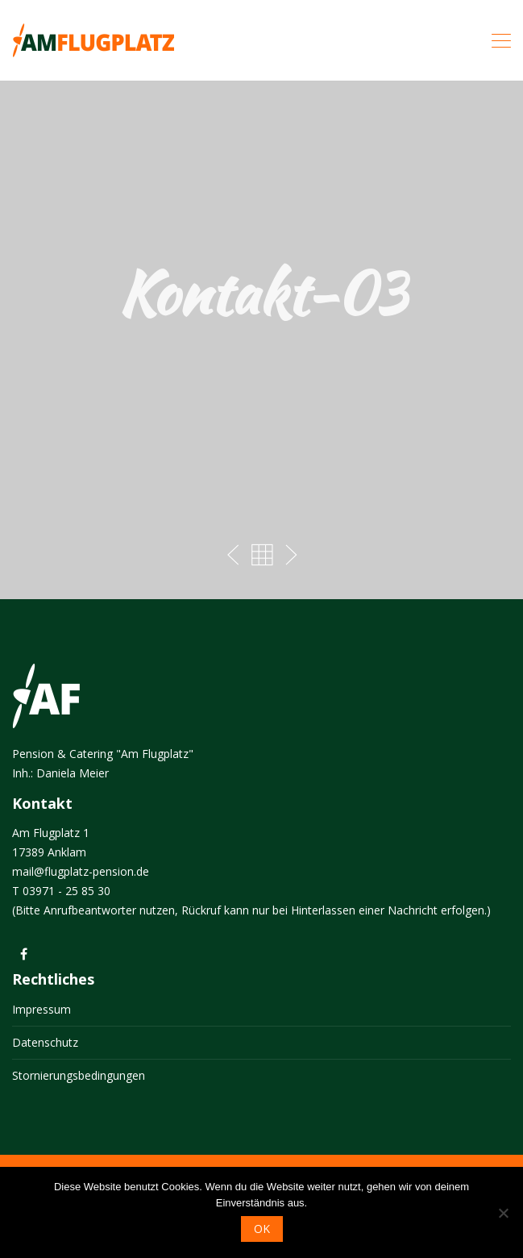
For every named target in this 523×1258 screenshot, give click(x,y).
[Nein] (503, 1213)
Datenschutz (45, 1042)
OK (262, 1228)
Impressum (41, 1009)
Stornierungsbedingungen (78, 1075)
